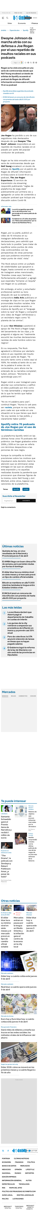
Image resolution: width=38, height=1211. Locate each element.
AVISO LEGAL (7, 1195)
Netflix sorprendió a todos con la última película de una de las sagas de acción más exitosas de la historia (32, 849)
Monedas (5, 696)
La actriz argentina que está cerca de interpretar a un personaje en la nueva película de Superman (24, 212)
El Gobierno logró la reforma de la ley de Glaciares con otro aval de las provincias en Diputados (21, 651)
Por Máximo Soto (31, 830)
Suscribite (26, 500)
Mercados (25, 1166)
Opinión (18, 1169)
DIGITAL (8, 1207)
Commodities (23, 696)
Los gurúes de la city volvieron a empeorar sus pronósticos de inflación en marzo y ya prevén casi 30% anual (20, 628)
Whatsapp (29, 1151)
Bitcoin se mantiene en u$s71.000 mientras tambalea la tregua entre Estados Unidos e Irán (18, 585)
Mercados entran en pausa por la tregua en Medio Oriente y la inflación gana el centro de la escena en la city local (19, 932)
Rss (3, 1188)
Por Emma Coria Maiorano (6, 881)
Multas (5, 1199)
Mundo (18, 1173)
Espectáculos (14, 30)
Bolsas (13, 696)
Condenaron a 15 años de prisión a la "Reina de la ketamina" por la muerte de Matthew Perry (24, 221)
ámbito (3, 30)
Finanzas (19, 1162)
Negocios (6, 1169)
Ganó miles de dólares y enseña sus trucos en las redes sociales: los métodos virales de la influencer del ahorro (18, 1033)
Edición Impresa (9, 1177)
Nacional (6, 1173)
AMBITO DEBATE (30, 1207)
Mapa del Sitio (15, 1188)
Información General (12, 1180)
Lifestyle (30, 1169)
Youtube (24, 1150)
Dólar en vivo (18, 13)
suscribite (28, 17)
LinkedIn (18, 1151)
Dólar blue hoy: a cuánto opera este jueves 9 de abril (31, 924)
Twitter (3, 1151)
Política (31, 1162)
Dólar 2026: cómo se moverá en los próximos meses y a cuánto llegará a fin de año (18, 1070)
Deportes (29, 1173)
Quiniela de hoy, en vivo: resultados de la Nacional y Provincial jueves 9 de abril (15, 553)
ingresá (35, 17)
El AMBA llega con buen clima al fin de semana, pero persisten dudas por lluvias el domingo (19, 564)
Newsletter (31, 1151)
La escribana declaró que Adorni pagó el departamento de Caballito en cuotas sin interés (20, 616)
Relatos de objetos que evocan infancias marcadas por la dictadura (32, 819)
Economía (22, 23)
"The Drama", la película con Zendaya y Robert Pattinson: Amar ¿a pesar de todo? (6, 866)
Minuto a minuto (18, 914)
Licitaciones (18, 1199)
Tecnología (24, 1184)
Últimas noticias (21, 1158)
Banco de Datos (9, 1166)
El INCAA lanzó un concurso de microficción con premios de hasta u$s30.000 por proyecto (19, 99)
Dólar (10, 23)
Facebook (8, 1151)
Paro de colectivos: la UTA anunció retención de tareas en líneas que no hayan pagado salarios (20, 640)
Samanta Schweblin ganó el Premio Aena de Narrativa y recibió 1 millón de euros (6, 827)
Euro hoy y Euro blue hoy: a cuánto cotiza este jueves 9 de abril (17, 1020)
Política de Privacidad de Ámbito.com (19, 1191)
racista (8, 407)
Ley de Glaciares (31, 13)
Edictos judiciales (25, 1195)
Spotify (25, 30)
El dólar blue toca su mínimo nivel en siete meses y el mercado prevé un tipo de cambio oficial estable (18, 574)
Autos (29, 1180)
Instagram (13, 1151)
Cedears (33, 696)
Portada (6, 1158)
